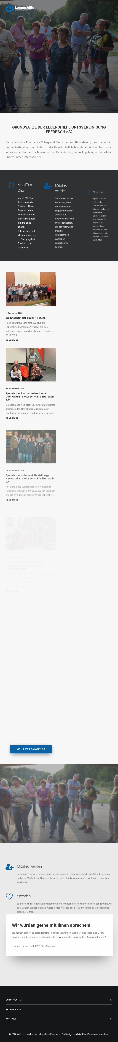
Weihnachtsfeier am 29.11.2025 (26, 320)
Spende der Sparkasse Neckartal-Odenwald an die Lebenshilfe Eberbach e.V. (30, 408)
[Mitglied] (52, 198)
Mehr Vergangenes (31, 761)
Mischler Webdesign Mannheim (93, 1034)
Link (70, 937)
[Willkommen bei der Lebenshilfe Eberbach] (20, 8)
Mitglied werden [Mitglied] (17, 866)
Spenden (12, 896)
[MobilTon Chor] (11, 190)
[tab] (59, 1000)
